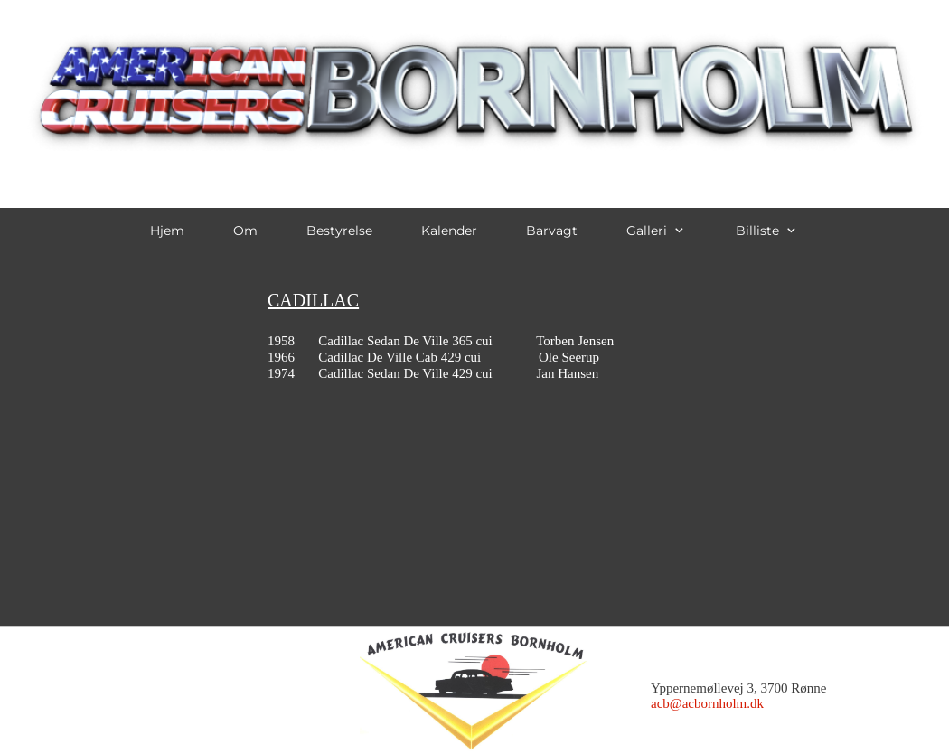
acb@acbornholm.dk (707, 703)
